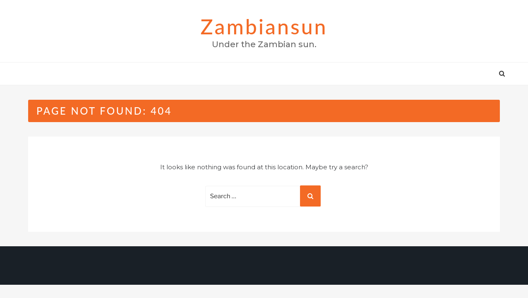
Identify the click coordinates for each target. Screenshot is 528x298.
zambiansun (263, 26)
